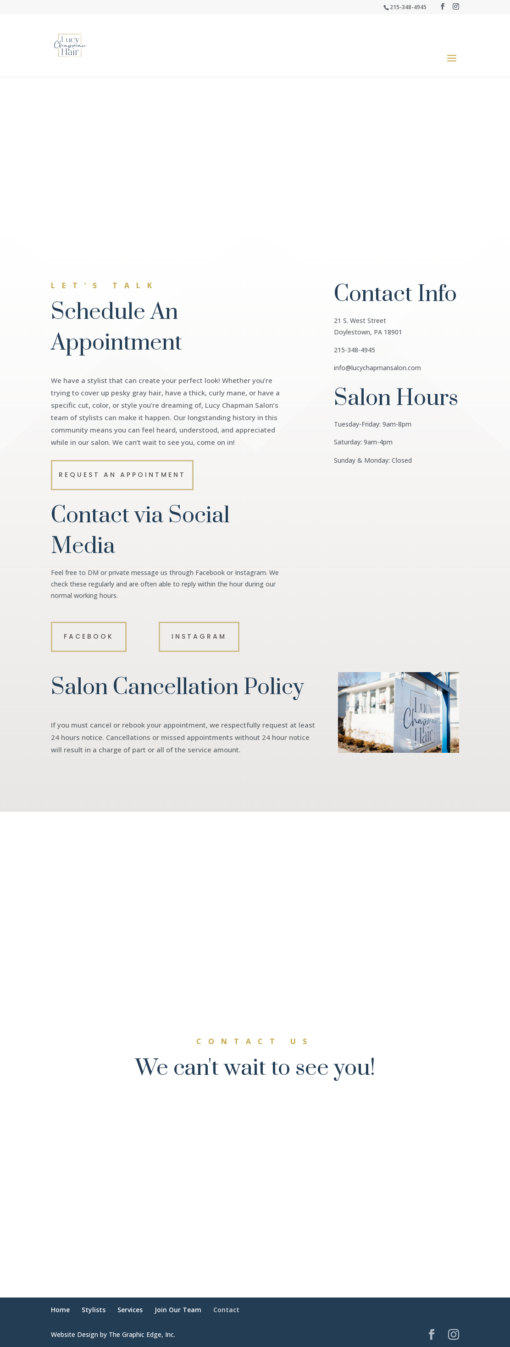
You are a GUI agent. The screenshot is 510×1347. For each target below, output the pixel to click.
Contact (226, 1309)
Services (130, 1309)
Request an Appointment (122, 474)
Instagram (199, 636)
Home (60, 1309)
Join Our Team (178, 1309)
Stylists (93, 1309)
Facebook (89, 636)
